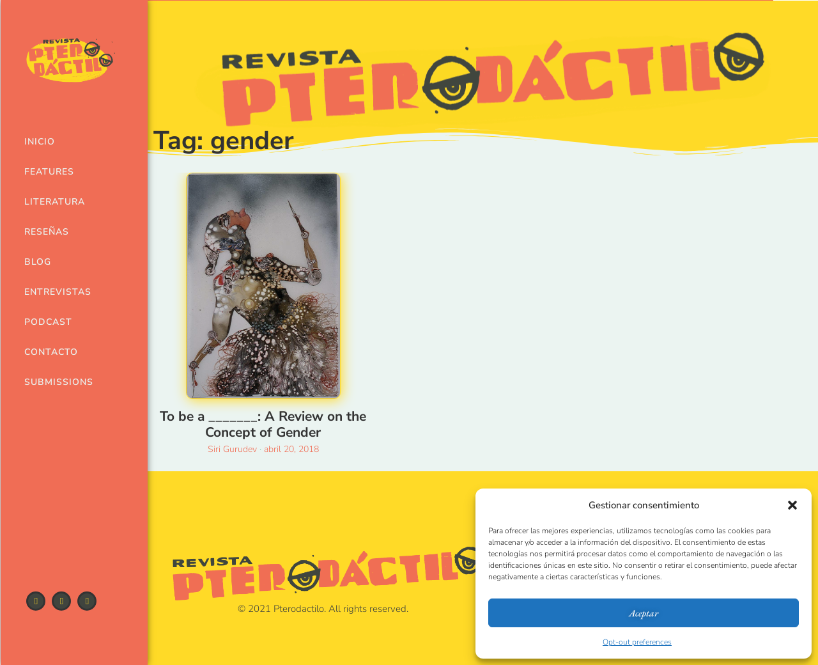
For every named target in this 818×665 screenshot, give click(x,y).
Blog (37, 262)
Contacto (51, 352)
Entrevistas (53, 292)
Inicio (39, 142)
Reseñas (46, 232)
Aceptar (643, 613)
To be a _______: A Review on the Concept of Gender (263, 424)
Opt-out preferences (637, 642)
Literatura (53, 202)
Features (49, 172)
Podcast (48, 322)
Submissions (53, 382)
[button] (792, 505)
